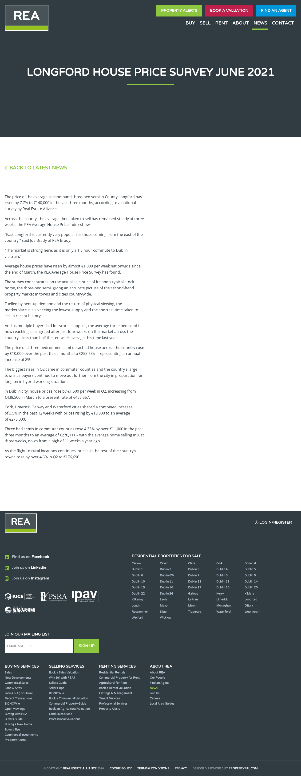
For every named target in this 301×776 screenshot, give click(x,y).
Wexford (137, 617)
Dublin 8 (222, 575)
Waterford (223, 611)
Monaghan (223, 605)
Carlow (136, 563)
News (260, 23)
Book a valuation (229, 10)
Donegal (250, 563)
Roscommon (140, 611)
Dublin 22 (138, 593)
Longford (251, 599)
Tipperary (194, 611)
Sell (205, 23)
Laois (163, 599)
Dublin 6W (167, 575)
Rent (221, 23)
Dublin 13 (223, 581)
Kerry (220, 593)
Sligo (163, 611)
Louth (135, 605)
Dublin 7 (193, 575)
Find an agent (276, 10)
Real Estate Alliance (80, 768)
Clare (191, 563)
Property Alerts (179, 10)
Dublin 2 (165, 569)
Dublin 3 (193, 569)
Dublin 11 (166, 581)
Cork (219, 563)
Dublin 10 (138, 581)
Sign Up (87, 646)
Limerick (222, 599)
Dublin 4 (222, 569)
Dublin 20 (251, 587)
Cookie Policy (121, 768)
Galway (193, 593)
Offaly (249, 605)
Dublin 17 (194, 587)
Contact (283, 23)
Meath (192, 605)
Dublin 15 (138, 587)
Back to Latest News (38, 168)
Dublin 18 (223, 587)
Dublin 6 (137, 575)
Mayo (163, 605)
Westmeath (252, 611)
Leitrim (193, 599)
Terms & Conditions (153, 768)
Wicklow (165, 617)
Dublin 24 (166, 593)
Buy (190, 23)
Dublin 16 (166, 587)
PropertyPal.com (243, 768)
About (240, 23)
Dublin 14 (251, 581)
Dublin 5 (250, 569)
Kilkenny (137, 599)
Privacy (181, 768)
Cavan (164, 563)
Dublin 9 (250, 575)
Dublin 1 (137, 569)
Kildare (249, 593)
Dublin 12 (194, 581)
